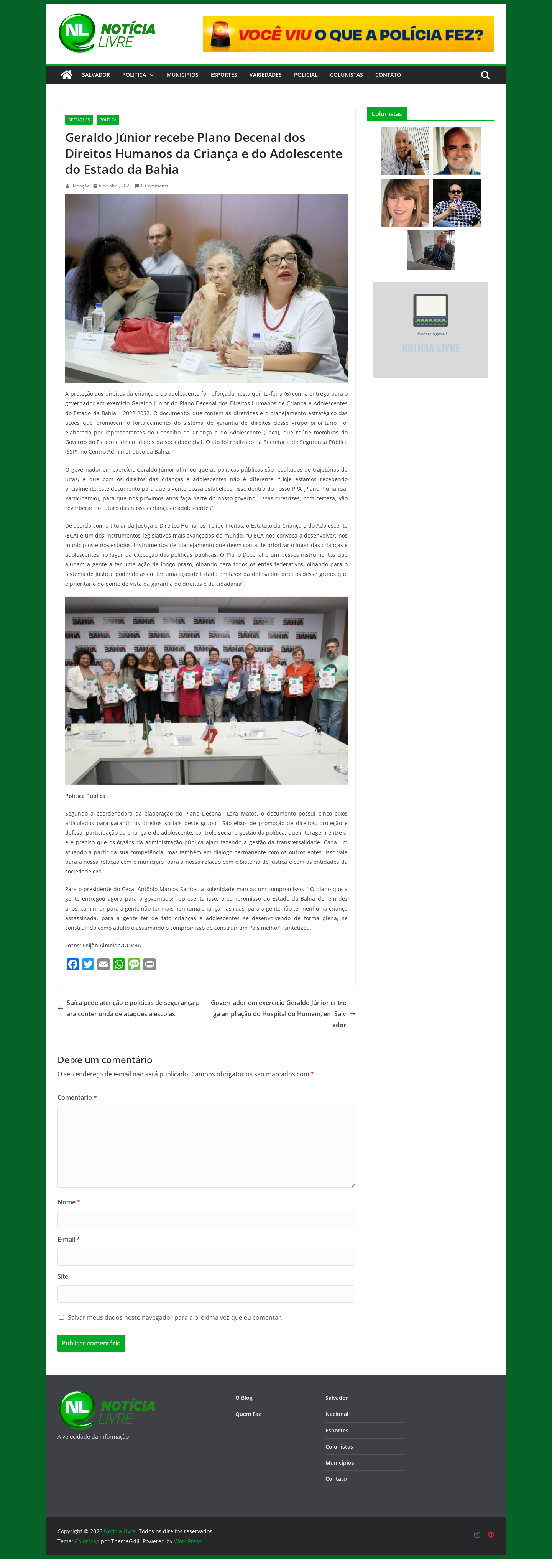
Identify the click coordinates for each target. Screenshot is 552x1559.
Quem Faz (248, 1414)
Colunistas (346, 74)
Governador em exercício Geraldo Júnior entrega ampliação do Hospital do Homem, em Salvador (283, 1013)
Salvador (96, 74)
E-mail (69, 1239)
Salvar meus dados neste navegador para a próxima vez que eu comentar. (175, 1317)
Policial (306, 74)
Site (63, 1276)
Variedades (266, 74)
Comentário (77, 1097)
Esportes (224, 74)
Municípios (183, 74)
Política (134, 74)
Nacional (336, 1414)
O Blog (244, 1397)
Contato (336, 1478)
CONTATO (388, 74)
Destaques (79, 119)
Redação (80, 186)
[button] (150, 74)
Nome (69, 1202)
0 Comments (151, 186)
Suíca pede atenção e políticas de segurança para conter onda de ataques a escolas (129, 1008)
